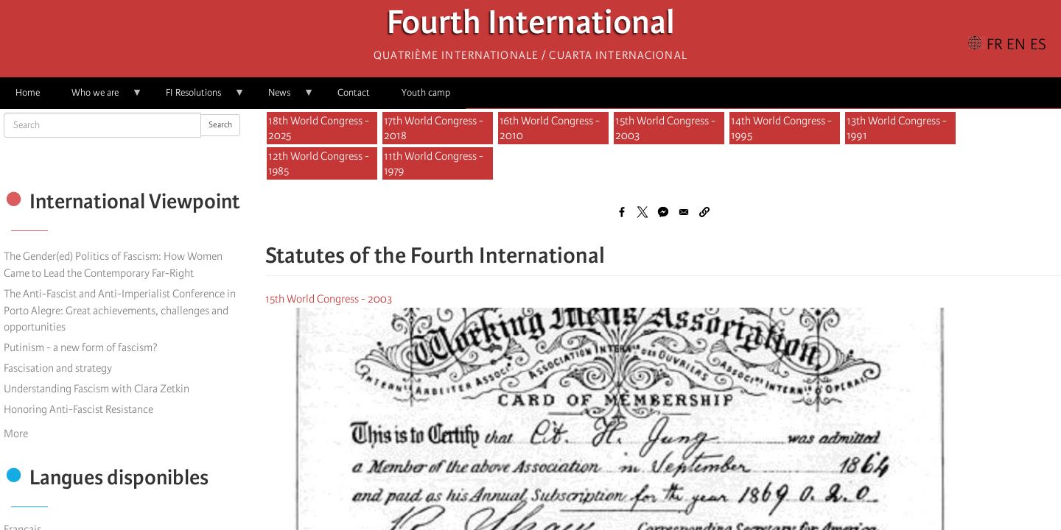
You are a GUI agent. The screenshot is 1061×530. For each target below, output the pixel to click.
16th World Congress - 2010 (550, 128)
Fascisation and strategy (58, 368)
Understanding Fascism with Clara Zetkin (96, 388)
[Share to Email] (683, 212)
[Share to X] (642, 212)
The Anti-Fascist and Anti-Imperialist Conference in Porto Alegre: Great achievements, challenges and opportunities (120, 310)
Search (220, 125)
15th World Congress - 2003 (665, 128)
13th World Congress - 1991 (897, 128)
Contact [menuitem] (353, 92)
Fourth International (531, 26)
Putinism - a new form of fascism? (81, 347)
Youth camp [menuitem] (426, 92)
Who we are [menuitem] (99, 97)
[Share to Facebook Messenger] (663, 212)
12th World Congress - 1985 (318, 163)
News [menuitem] (283, 97)
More (16, 433)
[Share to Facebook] (621, 212)
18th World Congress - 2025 (318, 128)
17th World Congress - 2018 (433, 128)
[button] (704, 212)
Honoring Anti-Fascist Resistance (78, 409)
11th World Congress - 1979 (433, 163)
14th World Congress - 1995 (781, 128)
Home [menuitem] (27, 92)
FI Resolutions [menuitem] (197, 97)
